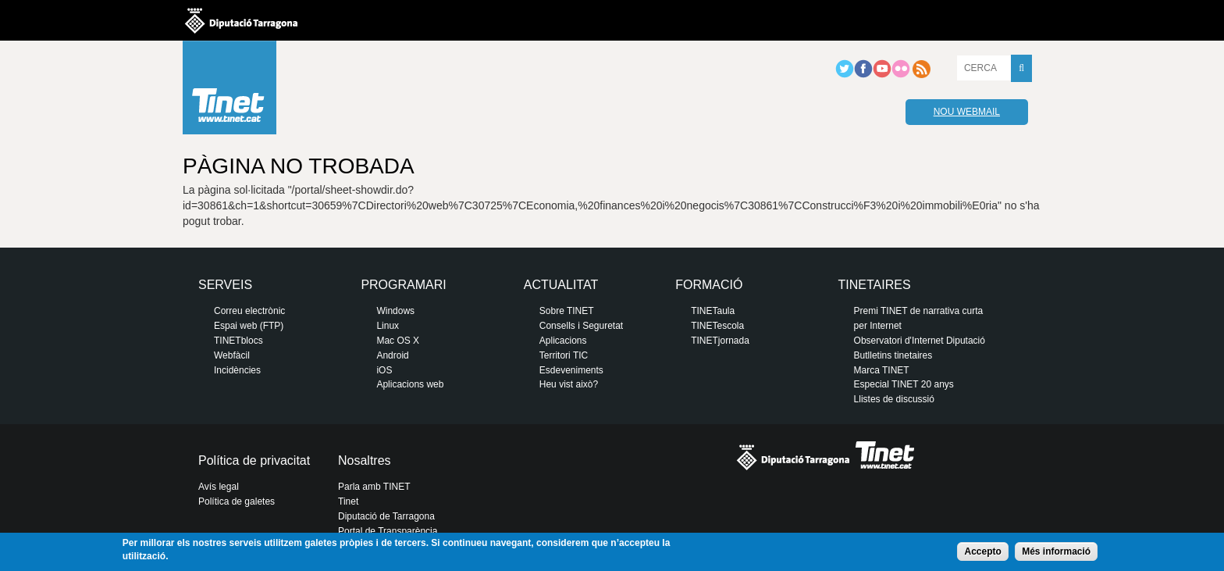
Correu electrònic (249, 310)
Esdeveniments (571, 370)
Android (392, 355)
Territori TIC (563, 355)
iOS (384, 370)
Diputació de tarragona (241, 20)
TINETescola (717, 325)
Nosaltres (364, 460)
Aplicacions (563, 340)
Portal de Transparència (387, 531)
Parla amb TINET (374, 486)
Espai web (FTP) (248, 325)
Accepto (982, 551)
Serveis (225, 284)
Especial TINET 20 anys (904, 384)
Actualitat (561, 284)
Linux (387, 325)
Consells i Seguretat (581, 325)
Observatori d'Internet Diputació (919, 340)
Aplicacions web (409, 384)
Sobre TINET (566, 310)
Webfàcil (232, 355)
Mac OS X (397, 340)
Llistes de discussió (894, 399)
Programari (403, 284)
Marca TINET (881, 370)
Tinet (348, 501)
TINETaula (713, 310)
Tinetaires (874, 284)
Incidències (237, 370)
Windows (395, 310)
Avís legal (218, 486)
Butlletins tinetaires (893, 355)
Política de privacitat (254, 460)
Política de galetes (236, 501)
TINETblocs (238, 340)
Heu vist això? (568, 384)
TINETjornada (720, 340)
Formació (708, 284)
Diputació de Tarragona (386, 516)
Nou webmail (967, 111)
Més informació (1056, 551)
